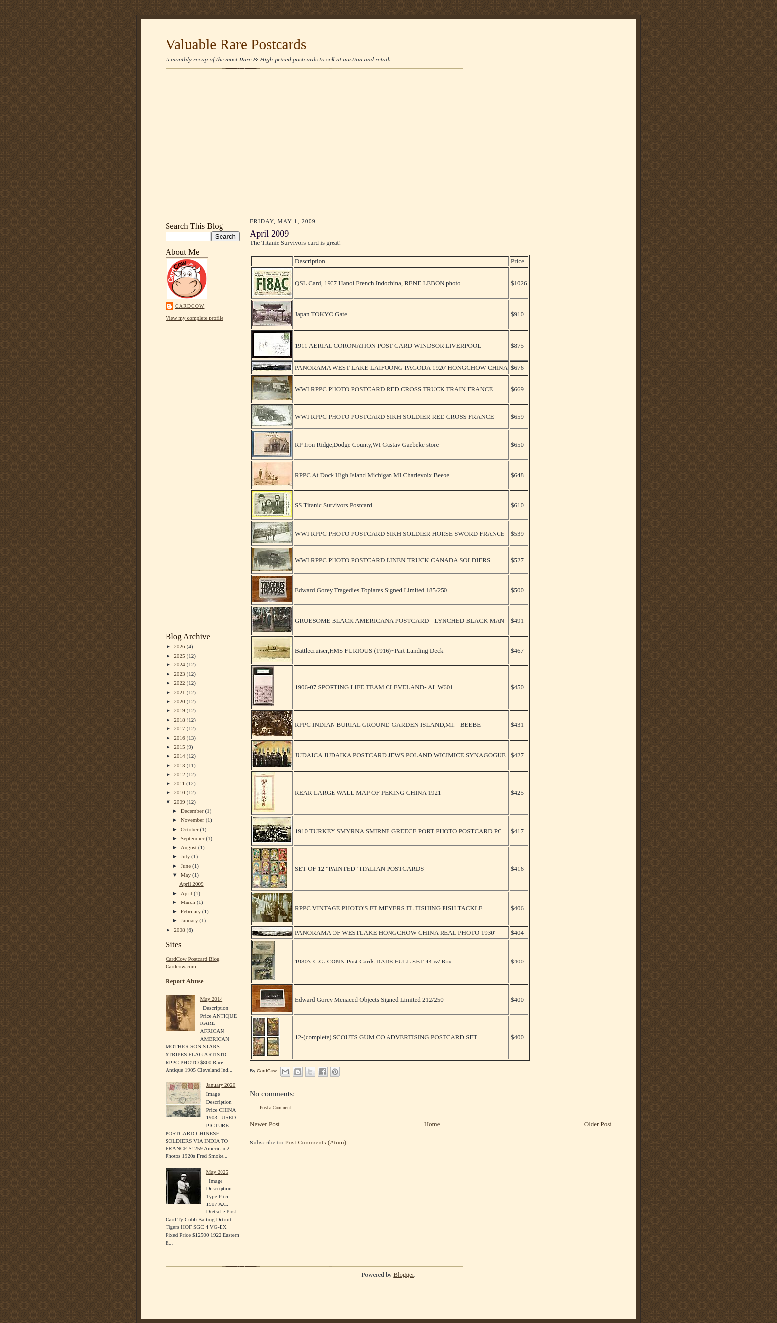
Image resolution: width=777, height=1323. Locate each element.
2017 (180, 728)
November (193, 820)
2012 (180, 774)
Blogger (403, 1274)
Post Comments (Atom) (316, 1142)
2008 (180, 930)
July (186, 856)
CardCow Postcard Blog (193, 959)
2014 (180, 756)
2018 (180, 719)
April (187, 893)
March (189, 902)
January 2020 (220, 1085)
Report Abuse (185, 981)
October (190, 829)
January (190, 920)
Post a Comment (275, 1107)
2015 (180, 747)
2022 (180, 683)
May (186, 875)
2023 (180, 674)
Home (432, 1124)
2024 (180, 664)
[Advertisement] (388, 144)
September (193, 838)
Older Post (597, 1124)
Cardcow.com (181, 966)
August (189, 847)
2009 (180, 802)
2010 (180, 792)
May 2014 (211, 999)
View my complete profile (194, 318)
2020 (180, 701)
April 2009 (191, 884)
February (191, 911)
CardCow (189, 306)
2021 (180, 692)
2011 (180, 783)
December (193, 811)
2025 (180, 656)
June (186, 866)
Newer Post (264, 1124)
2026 (180, 646)
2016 (180, 738)
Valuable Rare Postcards (236, 44)
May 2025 (217, 1172)
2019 (180, 710)
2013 (180, 765)
